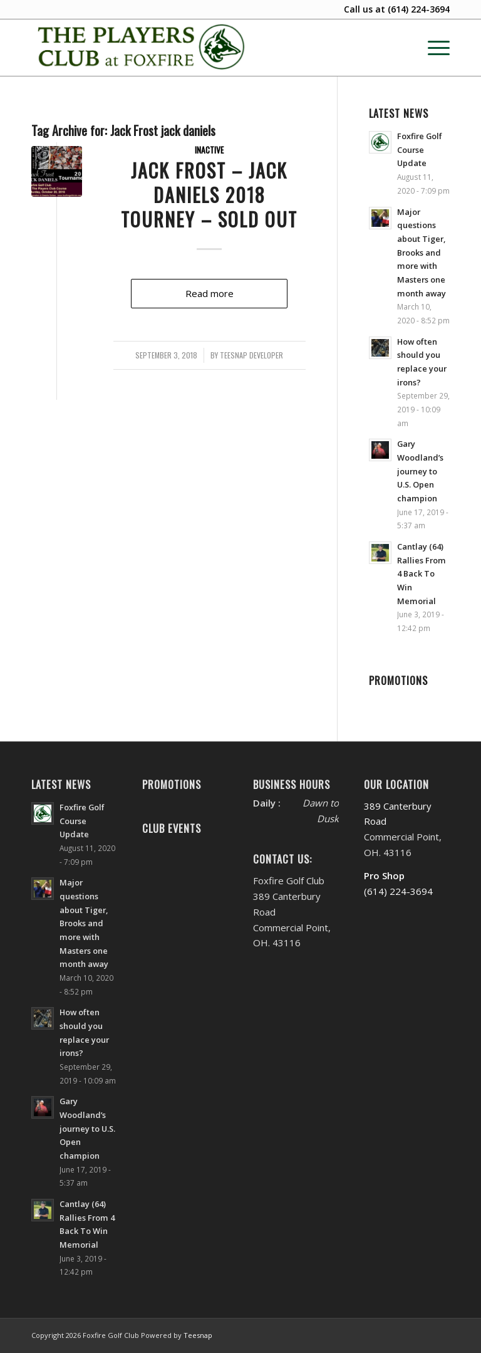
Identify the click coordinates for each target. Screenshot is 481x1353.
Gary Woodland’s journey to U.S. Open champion (420, 471)
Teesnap (198, 1335)
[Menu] (432, 47)
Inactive (209, 150)
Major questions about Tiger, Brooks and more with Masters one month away (421, 252)
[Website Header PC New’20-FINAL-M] (141, 47)
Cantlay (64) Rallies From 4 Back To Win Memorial (421, 574)
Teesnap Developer (251, 355)
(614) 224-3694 (419, 9)
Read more (209, 293)
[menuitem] (432, 47)
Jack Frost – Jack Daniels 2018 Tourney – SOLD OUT (209, 194)
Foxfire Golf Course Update (419, 149)
